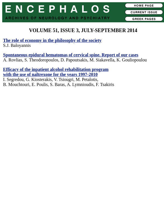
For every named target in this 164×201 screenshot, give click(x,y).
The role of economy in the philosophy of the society (52, 40)
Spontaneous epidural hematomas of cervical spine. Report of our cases (70, 54)
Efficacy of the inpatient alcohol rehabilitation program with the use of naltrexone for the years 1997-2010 (55, 72)
